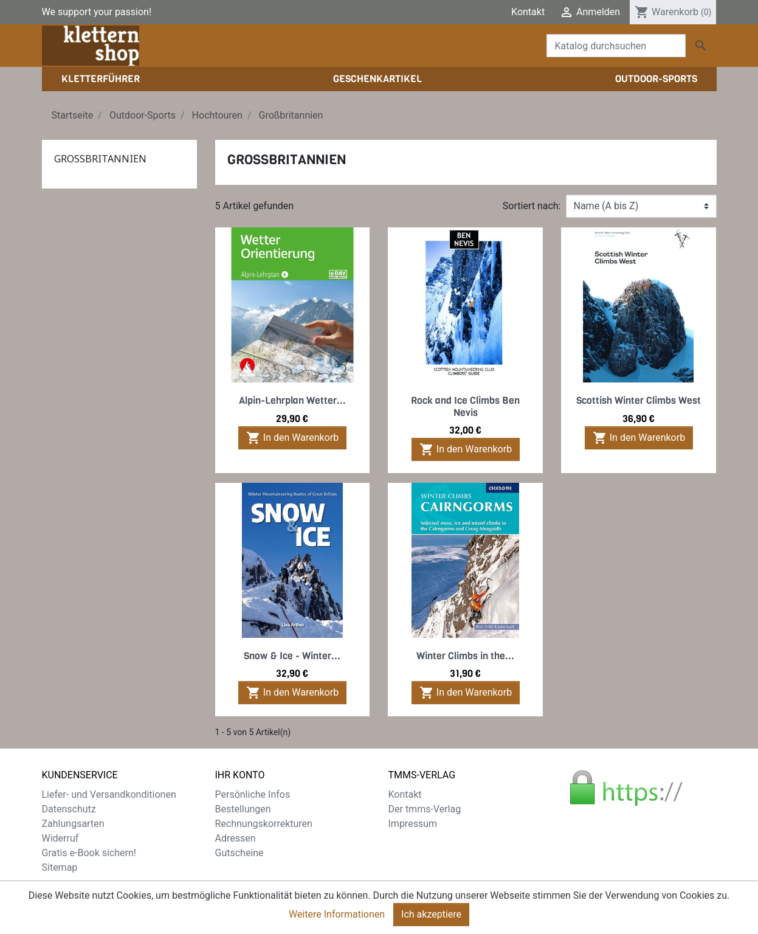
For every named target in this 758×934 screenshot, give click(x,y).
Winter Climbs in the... (465, 655)
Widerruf (60, 838)
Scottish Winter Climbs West (638, 400)
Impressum (413, 823)
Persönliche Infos (253, 794)
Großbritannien (100, 158)
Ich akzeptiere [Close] (431, 917)
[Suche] (616, 45)
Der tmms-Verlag (424, 809)
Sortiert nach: (532, 206)
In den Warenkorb (292, 438)
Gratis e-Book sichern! (89, 853)
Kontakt (528, 12)
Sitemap (60, 867)
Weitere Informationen (337, 917)
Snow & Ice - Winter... (292, 655)
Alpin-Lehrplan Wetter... (292, 400)
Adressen (235, 838)
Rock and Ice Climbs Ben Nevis (465, 406)
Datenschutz (69, 809)
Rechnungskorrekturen (263, 823)
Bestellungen (243, 809)
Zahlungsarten (73, 823)
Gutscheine (239, 853)
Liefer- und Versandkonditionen (109, 794)
